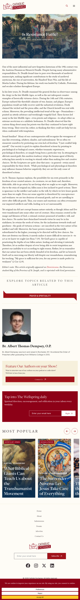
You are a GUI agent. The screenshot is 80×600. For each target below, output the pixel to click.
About (39, 516)
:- (75, 431)
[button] (67, 6)
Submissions (39, 521)
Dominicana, (53, 267)
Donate (39, 526)
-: (67, 431)
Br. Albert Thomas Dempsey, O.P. (45, 40)
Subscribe (55, 556)
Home (39, 511)
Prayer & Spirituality (40, 295)
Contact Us (39, 379)
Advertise (39, 531)
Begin (67, 413)
